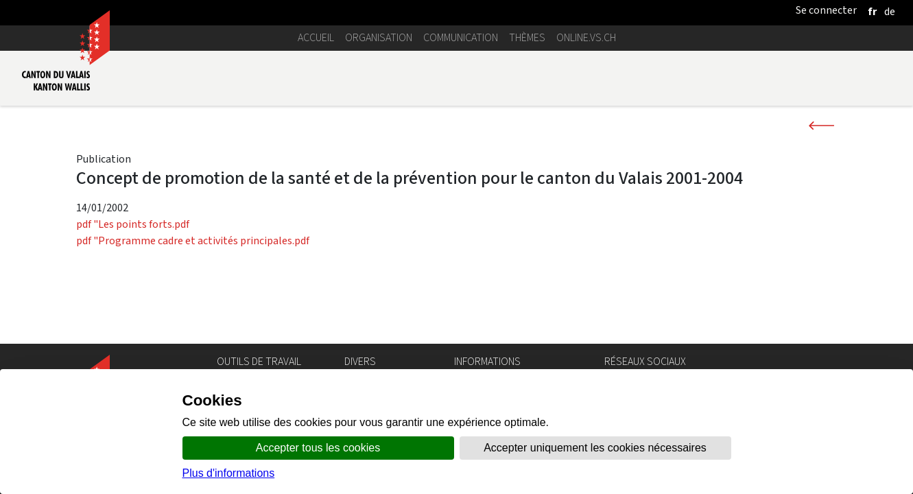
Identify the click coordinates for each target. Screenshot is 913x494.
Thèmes (527, 37)
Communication (460, 37)
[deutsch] (889, 11)
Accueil (316, 37)
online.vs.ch (586, 37)
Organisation (378, 37)
